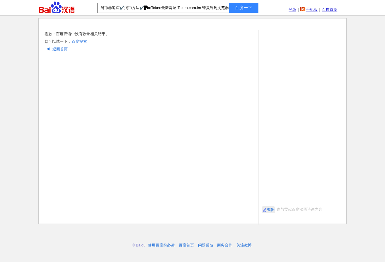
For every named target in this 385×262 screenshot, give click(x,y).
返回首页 (56, 49)
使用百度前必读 (161, 245)
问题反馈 (205, 245)
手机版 (312, 9)
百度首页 (329, 9)
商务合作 (224, 245)
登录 (292, 9)
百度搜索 (79, 41)
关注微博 (244, 245)
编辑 (271, 209)
